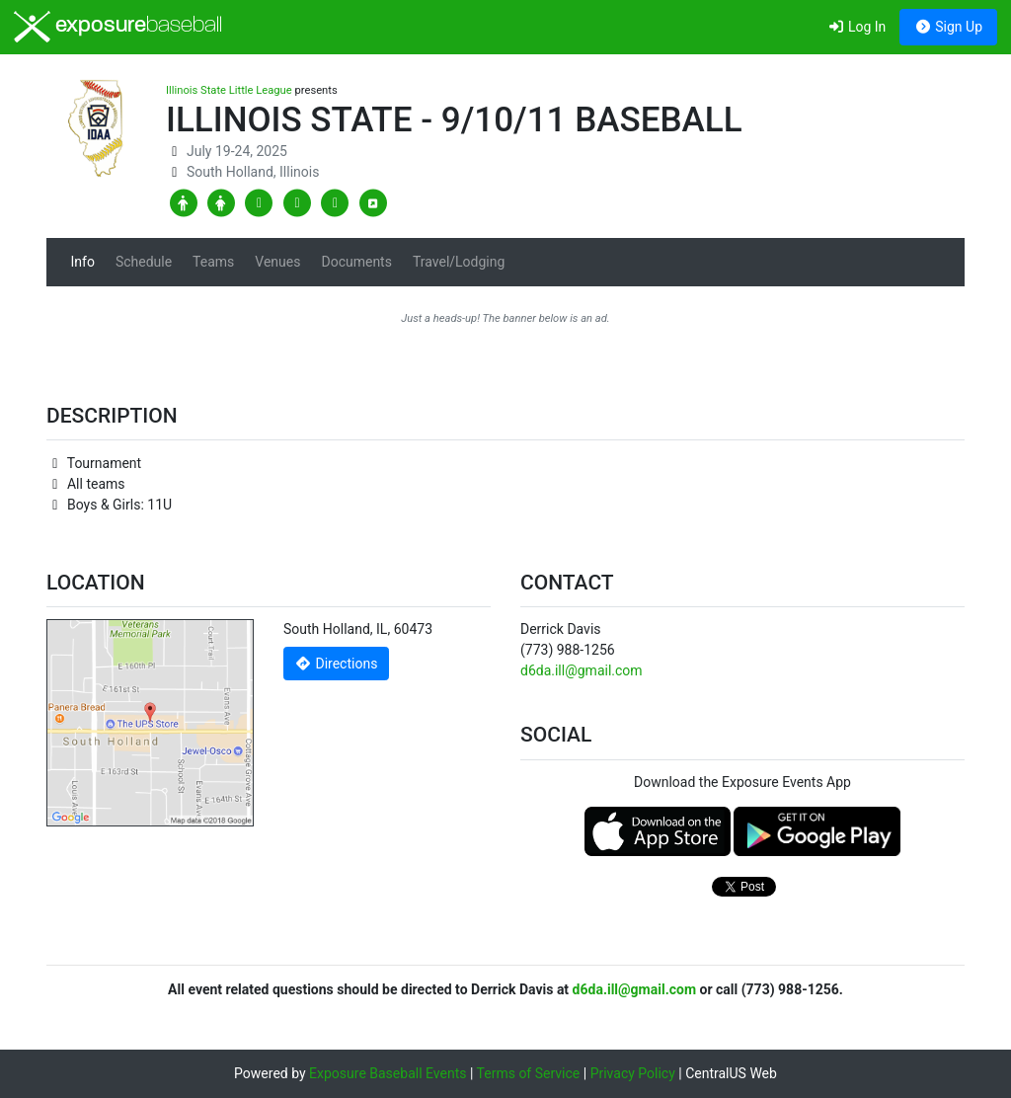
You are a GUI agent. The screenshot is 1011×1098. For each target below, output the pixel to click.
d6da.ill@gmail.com (581, 670)
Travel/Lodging (459, 262)
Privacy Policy (632, 1073)
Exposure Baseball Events (387, 1073)
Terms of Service (529, 1073)
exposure (118, 26)
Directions (336, 663)
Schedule (144, 262)
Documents (356, 262)
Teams (213, 262)
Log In (856, 27)
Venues (277, 262)
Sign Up (948, 27)
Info (83, 262)
